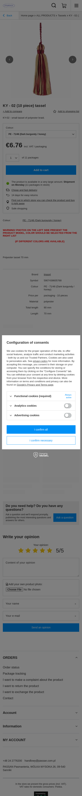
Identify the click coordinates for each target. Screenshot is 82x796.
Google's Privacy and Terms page (35, 384)
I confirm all (41, 429)
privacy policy (40, 361)
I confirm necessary (41, 440)
